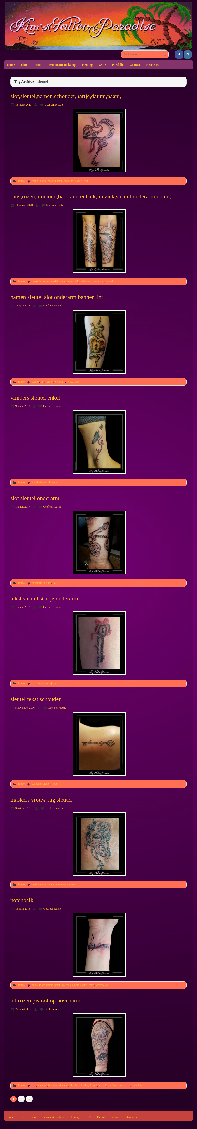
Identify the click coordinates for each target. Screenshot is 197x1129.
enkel (35, 482)
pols (76, 984)
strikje (49, 683)
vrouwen (61, 884)
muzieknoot (38, 984)
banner (35, 381)
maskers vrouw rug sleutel (41, 799)
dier (72, 1085)
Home (11, 64)
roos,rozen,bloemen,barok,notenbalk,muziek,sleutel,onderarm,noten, (90, 196)
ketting (85, 1085)
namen (59, 180)
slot (86, 180)
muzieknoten (53, 984)
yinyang (71, 884)
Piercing (87, 64)
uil (141, 1085)
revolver (112, 1085)
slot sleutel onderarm (34, 498)
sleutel (79, 180)
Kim (24, 64)
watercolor (102, 984)
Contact (135, 64)
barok (35, 281)
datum (35, 180)
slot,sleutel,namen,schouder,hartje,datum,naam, (65, 96)
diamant (63, 1085)
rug (44, 884)
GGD (102, 64)
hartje (43, 180)
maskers (36, 884)
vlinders (52, 482)
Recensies (152, 64)
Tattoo (37, 64)
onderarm (85, 281)
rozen (101, 281)
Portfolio (118, 64)
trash (91, 984)
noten (63, 281)
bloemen (44, 281)
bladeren (42, 1085)
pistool (102, 1085)
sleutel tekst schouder (35, 699)
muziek (54, 281)
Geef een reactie (54, 104)
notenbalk (73, 281)
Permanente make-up (62, 64)
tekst (57, 683)
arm (34, 683)
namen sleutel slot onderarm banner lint (56, 297)
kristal (93, 1085)
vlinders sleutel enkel (35, 397)
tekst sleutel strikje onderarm (44, 598)
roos (94, 281)
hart (77, 1085)
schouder (69, 180)
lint (42, 381)
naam (51, 180)
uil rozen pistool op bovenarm (45, 1000)
